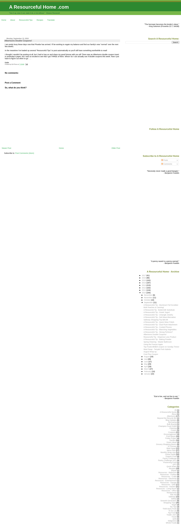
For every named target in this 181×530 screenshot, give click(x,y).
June (146, 362)
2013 (144, 285)
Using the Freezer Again (153, 344)
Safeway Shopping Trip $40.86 (156, 320)
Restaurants (171, 493)
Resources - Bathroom (167, 472)
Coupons (171, 432)
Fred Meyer (170, 436)
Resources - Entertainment (165, 481)
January (147, 374)
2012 (144, 288)
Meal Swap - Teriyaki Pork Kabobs (157, 349)
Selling (173, 499)
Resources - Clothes (168, 475)
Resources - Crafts (168, 477)
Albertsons (171, 416)
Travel (174, 517)
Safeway (172, 497)
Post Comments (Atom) (24, 153)
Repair (173, 470)
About (12, 20)
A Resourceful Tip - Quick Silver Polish (159, 322)
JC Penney (172, 446)
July (146, 359)
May (146, 364)
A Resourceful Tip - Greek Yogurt (157, 312)
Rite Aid (173, 495)
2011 (144, 290)
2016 (144, 278)
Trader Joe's (171, 515)
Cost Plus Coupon (151, 354)
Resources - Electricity (167, 479)
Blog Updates (171, 420)
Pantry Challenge (169, 458)
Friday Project (170, 438)
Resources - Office (169, 491)
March (147, 369)
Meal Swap (171, 448)
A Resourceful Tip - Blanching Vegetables (160, 330)
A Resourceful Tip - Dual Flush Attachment (160, 325)
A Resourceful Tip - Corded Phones (158, 327)
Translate (51, 20)
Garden (172, 440)
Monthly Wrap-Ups (168, 452)
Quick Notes (171, 466)
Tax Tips (173, 507)
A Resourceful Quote (168, 412)
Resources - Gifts (168, 485)
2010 (144, 293)
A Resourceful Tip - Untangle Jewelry (158, 315)
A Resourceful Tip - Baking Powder (157, 339)
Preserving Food (169, 462)
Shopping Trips (169, 503)
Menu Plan (171, 450)
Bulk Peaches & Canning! (154, 307)
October (147, 300)
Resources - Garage (168, 483)
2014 (144, 283)
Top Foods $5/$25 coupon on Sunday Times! (161, 347)
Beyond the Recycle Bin (166, 418)
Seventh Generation (168, 501)
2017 (144, 275)
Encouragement (170, 434)
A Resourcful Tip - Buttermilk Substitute (159, 310)
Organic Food (171, 456)
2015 (144, 280)
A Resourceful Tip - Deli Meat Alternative (160, 317)
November (148, 298)
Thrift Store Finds (169, 509)
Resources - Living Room (166, 489)
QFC (174, 464)
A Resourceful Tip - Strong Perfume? (158, 332)
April (146, 367)
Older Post (115, 148)
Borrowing (172, 422)
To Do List (172, 511)
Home (3, 20)
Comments (166, 164)
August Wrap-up (150, 352)
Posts (164, 160)
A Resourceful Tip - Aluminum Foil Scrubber (161, 305)
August (147, 357)
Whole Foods (171, 523)
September (148, 302)
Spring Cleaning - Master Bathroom (158, 342)
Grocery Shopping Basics (166, 444)
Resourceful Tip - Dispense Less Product (160, 337)
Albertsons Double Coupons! (18, 41)
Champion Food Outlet (167, 426)
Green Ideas (171, 442)
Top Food (171, 513)
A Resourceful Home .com (39, 7)
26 (175, 410)
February (148, 371)
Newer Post (6, 148)
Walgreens (172, 521)
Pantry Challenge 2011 (167, 460)
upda (174, 519)
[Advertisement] (47, 29)
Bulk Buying (171, 424)
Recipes (40, 20)
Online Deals (170, 454)
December (148, 295)
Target (173, 505)
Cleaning (172, 428)
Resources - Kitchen (167, 487)
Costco (173, 430)
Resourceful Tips (26, 20)
